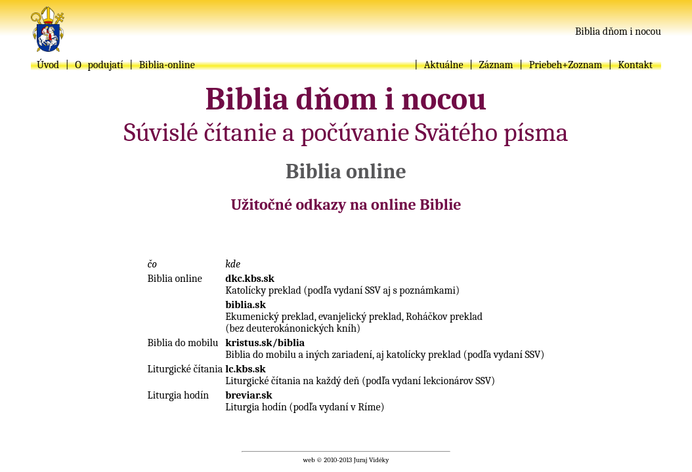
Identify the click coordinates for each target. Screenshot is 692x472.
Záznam (496, 65)
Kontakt (635, 65)
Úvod (48, 65)
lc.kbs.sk (245, 369)
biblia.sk (245, 305)
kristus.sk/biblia (265, 343)
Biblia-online (167, 65)
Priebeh (546, 65)
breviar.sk (248, 395)
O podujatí (99, 65)
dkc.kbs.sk (249, 279)
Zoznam (585, 65)
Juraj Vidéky (371, 460)
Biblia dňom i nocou (618, 31)
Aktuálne (444, 65)
